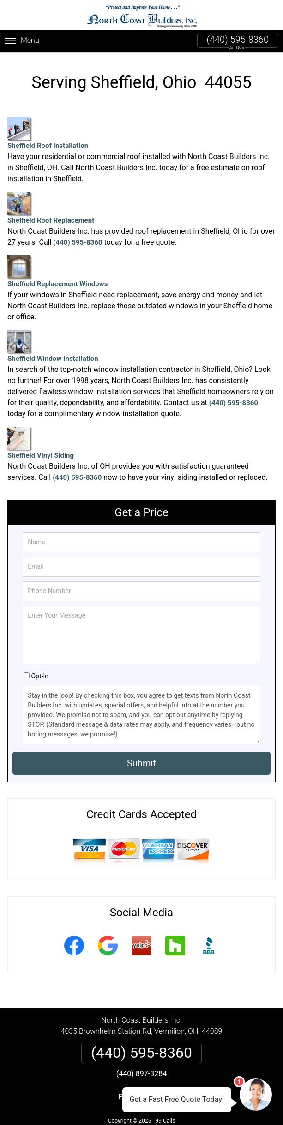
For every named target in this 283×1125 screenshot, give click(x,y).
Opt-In (39, 676)
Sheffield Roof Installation (47, 133)
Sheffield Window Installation (52, 346)
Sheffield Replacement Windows (57, 271)
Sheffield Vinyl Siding (40, 443)
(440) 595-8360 (238, 39)
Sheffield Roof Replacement (50, 208)
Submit (141, 763)
